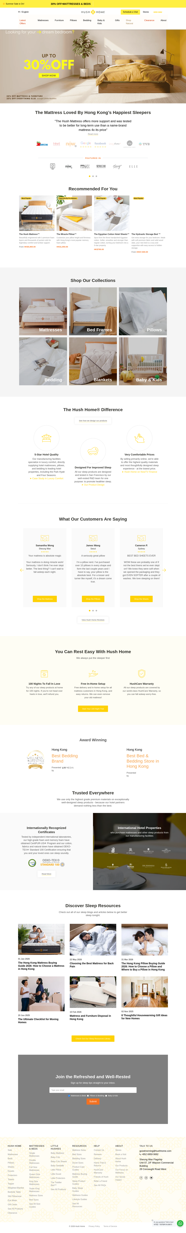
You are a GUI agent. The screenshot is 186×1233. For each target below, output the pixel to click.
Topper (11, 1183)
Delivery (97, 1158)
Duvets (11, 1171)
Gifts (112, 19)
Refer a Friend (100, 1181)
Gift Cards (12, 1204)
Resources (79, 1146)
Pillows (78, 19)
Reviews (98, 1154)
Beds (10, 1158)
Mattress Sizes (36, 1195)
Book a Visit (120, 1154)
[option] (93, 63)
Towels (11, 1179)
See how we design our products (93, 421)
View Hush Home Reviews (93, 620)
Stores (146, 12)
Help (97, 1146)
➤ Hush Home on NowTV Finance (139, 472)
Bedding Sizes (79, 1158)
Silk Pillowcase (14, 1196)
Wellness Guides (80, 1195)
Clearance (12, 1213)
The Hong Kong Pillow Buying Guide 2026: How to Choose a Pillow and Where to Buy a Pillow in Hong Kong (143, 966)
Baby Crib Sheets (59, 1161)
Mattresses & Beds (78, 1095)
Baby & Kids (101, 19)
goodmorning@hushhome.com (155, 1151)
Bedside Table (14, 1192)
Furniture (68, 19)
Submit (93, 1101)
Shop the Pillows (93, 599)
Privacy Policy (94, 1226)
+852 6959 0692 (150, 1154)
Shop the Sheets (141, 599)
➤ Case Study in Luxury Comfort (46, 478)
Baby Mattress (57, 1153)
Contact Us (99, 1150)
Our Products (121, 1165)
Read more (93, 134)
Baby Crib (55, 1157)
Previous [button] (22, 570)
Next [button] (164, 570)
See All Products (15, 1208)
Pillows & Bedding (97, 1095)
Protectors (12, 1175)
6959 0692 (158, 12)
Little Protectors (58, 1178)
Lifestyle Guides (79, 1199)
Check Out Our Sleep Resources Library (93, 1038)
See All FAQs (100, 1185)
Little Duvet (56, 1174)
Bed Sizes (34, 1199)
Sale (10, 1150)
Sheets (11, 1167)
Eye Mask (12, 1200)
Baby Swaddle (57, 1165)
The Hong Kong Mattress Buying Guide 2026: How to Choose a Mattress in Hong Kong (38, 965)
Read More (46, 874)
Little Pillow (56, 1170)
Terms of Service (110, 1226)
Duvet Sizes (77, 1162)
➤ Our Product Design (93, 484)
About (148, 19)
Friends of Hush (101, 1177)
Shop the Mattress (45, 599)
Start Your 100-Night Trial (93, 709)
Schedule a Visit (130, 12)
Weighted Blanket (16, 1188)
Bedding (88, 19)
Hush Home (15, 1146)
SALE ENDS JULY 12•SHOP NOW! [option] (70, 3)
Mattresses (55, 19)
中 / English (23, 12)
